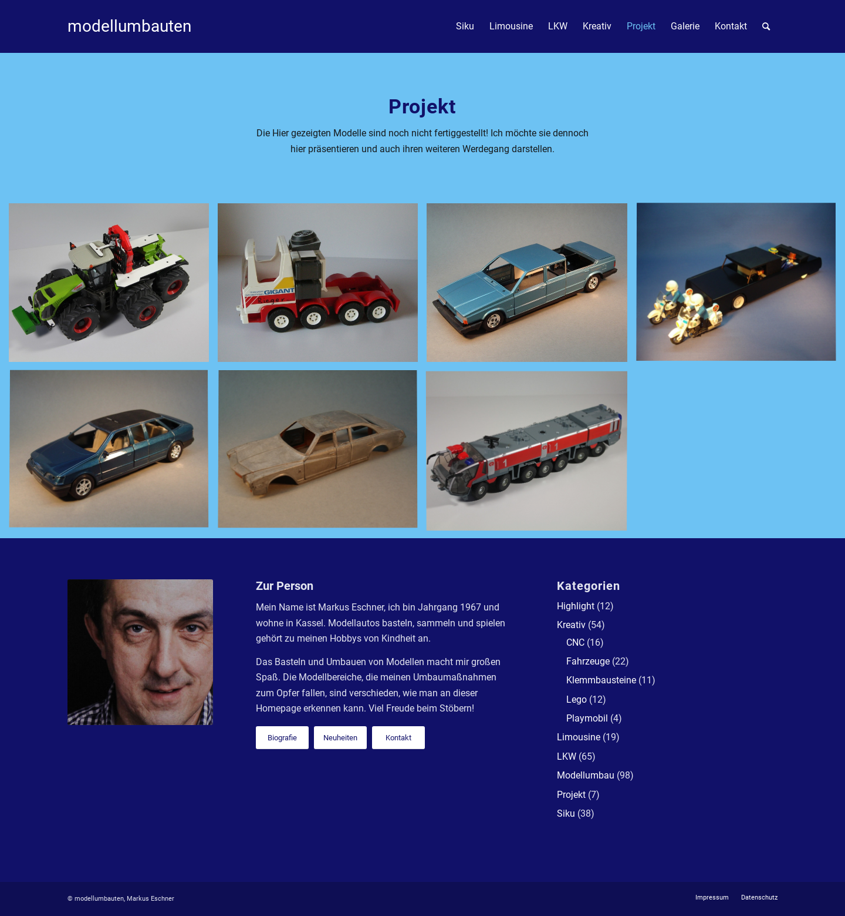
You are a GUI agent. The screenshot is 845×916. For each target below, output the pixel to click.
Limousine (578, 737)
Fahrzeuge (588, 661)
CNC (575, 642)
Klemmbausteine (601, 680)
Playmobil (587, 718)
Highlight (575, 606)
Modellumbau (585, 775)
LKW (566, 756)
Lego (576, 699)
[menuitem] (465, 26)
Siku (566, 813)
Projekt (571, 794)
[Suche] (766, 26)
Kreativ (571, 624)
